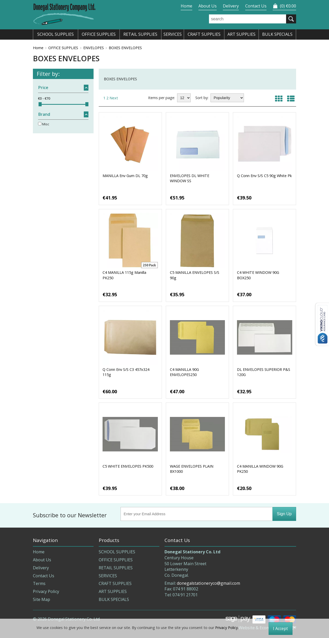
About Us (207, 6)
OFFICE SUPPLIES (63, 47)
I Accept (280, 628)
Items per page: (161, 97)
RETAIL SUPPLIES (116, 568)
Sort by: (201, 97)
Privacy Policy (46, 591)
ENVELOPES (93, 47)
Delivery (231, 6)
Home (186, 6)
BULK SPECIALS (114, 599)
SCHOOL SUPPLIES (117, 552)
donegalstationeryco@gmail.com (208, 583)
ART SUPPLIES (113, 591)
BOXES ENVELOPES (125, 47)
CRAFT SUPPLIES (115, 583)
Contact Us (256, 6)
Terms (39, 583)
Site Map (41, 599)
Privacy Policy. (227, 627)
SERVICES (108, 576)
